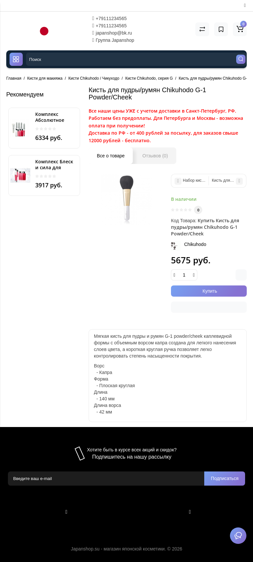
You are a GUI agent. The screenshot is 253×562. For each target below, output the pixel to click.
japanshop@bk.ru (112, 33)
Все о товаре (111, 155)
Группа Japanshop (113, 40)
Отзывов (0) (155, 155)
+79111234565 (109, 18)
